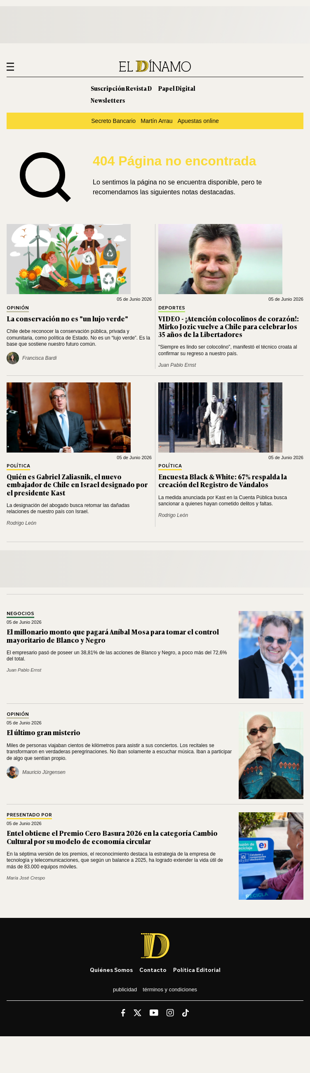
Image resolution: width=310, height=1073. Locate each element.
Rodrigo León (21, 523)
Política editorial (197, 969)
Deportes (171, 308)
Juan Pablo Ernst (177, 365)
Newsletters (108, 100)
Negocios (20, 613)
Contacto (153, 969)
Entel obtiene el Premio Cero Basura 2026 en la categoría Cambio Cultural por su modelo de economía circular (112, 837)
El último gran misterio (43, 732)
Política (18, 466)
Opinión (18, 308)
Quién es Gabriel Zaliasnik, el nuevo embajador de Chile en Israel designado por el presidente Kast (77, 484)
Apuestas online (198, 121)
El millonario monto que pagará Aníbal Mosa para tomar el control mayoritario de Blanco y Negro (113, 635)
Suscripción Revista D (121, 88)
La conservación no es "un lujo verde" (67, 318)
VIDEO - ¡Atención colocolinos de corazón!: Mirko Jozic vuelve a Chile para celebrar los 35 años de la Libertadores (228, 326)
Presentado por (29, 815)
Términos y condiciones (170, 989)
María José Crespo (26, 877)
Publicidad (125, 989)
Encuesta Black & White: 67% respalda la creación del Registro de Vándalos (222, 480)
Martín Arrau (156, 121)
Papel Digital (176, 88)
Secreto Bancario (113, 121)
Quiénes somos (111, 969)
